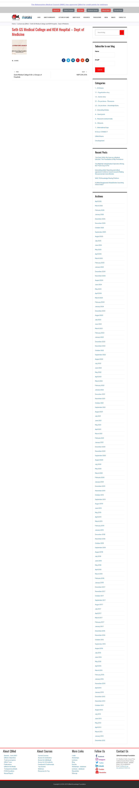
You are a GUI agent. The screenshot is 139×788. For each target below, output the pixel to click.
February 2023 (99, 333)
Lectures (74, 760)
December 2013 (100, 696)
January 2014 (99, 692)
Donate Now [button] (118, 10)
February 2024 (99, 302)
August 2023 (99, 315)
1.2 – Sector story (100, 97)
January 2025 (99, 267)
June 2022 (98, 368)
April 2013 (98, 727)
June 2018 (98, 561)
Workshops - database (79, 767)
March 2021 (98, 434)
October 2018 (99, 543)
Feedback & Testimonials (46, 764)
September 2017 (100, 600)
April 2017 (98, 613)
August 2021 (99, 412)
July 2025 (98, 241)
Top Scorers (42, 767)
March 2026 (99, 206)
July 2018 (98, 556)
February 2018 (99, 578)
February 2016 (99, 675)
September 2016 (100, 644)
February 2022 (99, 385)
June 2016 (98, 657)
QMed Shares (99, 136)
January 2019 (99, 530)
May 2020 (98, 469)
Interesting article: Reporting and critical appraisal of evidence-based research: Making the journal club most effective (109, 172)
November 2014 (100, 683)
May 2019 (98, 512)
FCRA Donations (9, 771)
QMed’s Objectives (10, 758)
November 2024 (100, 276)
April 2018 (98, 569)
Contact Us (122, 17)
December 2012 (100, 740)
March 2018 (98, 574)
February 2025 (99, 263)
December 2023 (100, 311)
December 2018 (100, 534)
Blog (73, 762)
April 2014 (98, 688)
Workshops (75, 758)
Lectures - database (78, 769)
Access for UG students (45, 762)
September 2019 (100, 499)
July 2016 (98, 653)
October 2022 (99, 350)
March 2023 (99, 328)
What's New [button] (105, 10)
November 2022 (100, 346)
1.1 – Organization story (102, 92)
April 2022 (98, 377)
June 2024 (98, 285)
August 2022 (99, 359)
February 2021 (99, 438)
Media (106, 17)
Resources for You (44, 771)
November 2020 (100, 451)
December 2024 (100, 271)
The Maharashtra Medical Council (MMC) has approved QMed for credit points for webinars (69, 5)
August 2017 (99, 605)
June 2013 (98, 718)
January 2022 (99, 390)
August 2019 (99, 504)
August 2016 (99, 648)
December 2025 (100, 219)
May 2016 (98, 661)
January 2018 (99, 583)
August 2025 (99, 236)
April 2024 (98, 293)
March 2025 (99, 258)
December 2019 (100, 486)
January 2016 (99, 679)
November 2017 (100, 591)
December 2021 (100, 394)
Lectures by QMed (64, 17)
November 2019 (100, 491)
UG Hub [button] (80, 10)
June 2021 (98, 420)
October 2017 (99, 596)
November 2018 (100, 539)
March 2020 (99, 473)
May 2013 (98, 723)
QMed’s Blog (76, 17)
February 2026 (99, 210)
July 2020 (98, 464)
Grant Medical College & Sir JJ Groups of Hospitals (31, 74)
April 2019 (98, 517)
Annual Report (8, 773)
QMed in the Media (10, 767)
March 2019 (98, 521)
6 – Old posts (99, 123)
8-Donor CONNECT (101, 132)
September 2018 (100, 547)
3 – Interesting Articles (102, 110)
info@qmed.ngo (124, 766)
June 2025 (98, 245)
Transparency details (10, 769)
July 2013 (98, 714)
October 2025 (99, 228)
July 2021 (98, 416)
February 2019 (99, 526)
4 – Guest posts (100, 114)
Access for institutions (45, 758)
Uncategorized (99, 141)
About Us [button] (56, 10)
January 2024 (99, 306)
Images (113, 17)
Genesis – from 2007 (10, 755)
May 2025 (98, 249)
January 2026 (99, 214)
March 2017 (98, 618)
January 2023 (99, 337)
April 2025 (98, 254)
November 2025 (100, 223)
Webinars (41, 769)
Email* (105, 62)
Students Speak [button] (92, 10)
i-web (38, 17)
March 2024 (99, 298)
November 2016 (100, 635)
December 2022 (100, 342)
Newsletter (75, 771)
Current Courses (43, 755)
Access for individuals (44, 760)
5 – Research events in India (104, 119)
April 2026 (98, 201)
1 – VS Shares (99, 88)
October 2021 (99, 403)
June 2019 (98, 508)
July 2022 (98, 363)
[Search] (122, 32)
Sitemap (74, 773)
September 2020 (100, 455)
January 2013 (99, 736)
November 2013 (100, 701)
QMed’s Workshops (49, 17)
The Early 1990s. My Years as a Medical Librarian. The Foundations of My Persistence (109, 158)
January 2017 (99, 626)
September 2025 (100, 232)
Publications (97, 17)
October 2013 (99, 705)
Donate (74, 764)
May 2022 (98, 372)
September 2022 (100, 355)
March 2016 (98, 670)
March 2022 (99, 381)
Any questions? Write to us (123, 768)
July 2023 (98, 320)
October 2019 (99, 495)
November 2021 (100, 398)
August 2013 (99, 710)
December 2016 (100, 631)
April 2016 (98, 666)
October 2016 (99, 640)
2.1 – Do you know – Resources (104, 101)
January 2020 (99, 482)
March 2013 (98, 732)
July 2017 (98, 609)
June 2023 (98, 324)
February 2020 (99, 477)
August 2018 (99, 552)
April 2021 (98, 429)
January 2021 (99, 442)
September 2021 (100, 407)
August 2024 (99, 280)
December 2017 (100, 587)
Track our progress (10, 760)
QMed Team (8, 762)
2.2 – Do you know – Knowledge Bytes (107, 105)
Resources (86, 17)
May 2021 (98, 425)
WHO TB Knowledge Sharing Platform (107, 178)
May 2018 (98, 565)
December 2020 (100, 447)
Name (105, 54)
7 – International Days (102, 127)
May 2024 (98, 289)
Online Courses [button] (68, 10)
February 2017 (99, 622)
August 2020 (99, 460)
